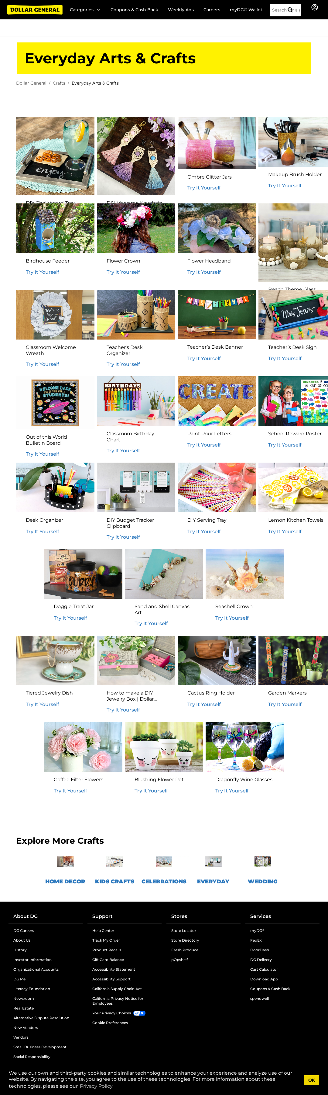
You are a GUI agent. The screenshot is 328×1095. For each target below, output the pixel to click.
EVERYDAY (213, 881)
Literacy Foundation (31, 988)
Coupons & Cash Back (134, 9)
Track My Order (106, 940)
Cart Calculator (264, 969)
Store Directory (185, 940)
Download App (264, 979)
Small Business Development (40, 1047)
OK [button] (311, 1080)
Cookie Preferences (110, 1022)
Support (102, 916)
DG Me (19, 979)
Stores (179, 916)
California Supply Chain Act (117, 988)
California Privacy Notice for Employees (117, 1001)
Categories (85, 9)
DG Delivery (261, 959)
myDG (257, 930)
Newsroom (23, 998)
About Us (21, 940)
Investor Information (32, 959)
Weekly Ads (181, 9)
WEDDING (263, 881)
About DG (25, 916)
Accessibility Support (111, 979)
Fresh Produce (184, 950)
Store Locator (183, 930)
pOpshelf (179, 959)
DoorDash (259, 950)
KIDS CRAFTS (114, 881)
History (20, 950)
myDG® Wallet (246, 9)
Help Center (103, 930)
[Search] (292, 10)
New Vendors (25, 1027)
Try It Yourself (204, 188)
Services (260, 916)
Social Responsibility (31, 1056)
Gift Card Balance (108, 959)
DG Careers (23, 930)
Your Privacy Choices (111, 1013)
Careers (211, 9)
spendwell (259, 998)
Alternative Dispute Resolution (41, 1018)
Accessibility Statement (113, 969)
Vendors (21, 1037)
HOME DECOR (65, 881)
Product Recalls (106, 950)
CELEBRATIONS (164, 881)
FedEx (256, 940)
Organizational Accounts (36, 969)
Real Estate (23, 1008)
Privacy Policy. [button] (96, 1086)
